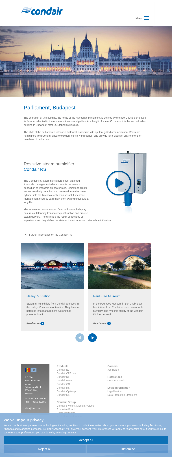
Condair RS (63, 387)
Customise (127, 449)
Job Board (113, 369)
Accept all (86, 440)
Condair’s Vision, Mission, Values (75, 405)
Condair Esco (64, 380)
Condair (42, 11)
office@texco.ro (32, 408)
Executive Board (66, 409)
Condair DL (63, 376)
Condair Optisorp (66, 391)
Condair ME (63, 394)
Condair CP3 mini (67, 373)
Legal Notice (114, 391)
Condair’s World (116, 380)
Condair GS (63, 384)
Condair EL (63, 369)
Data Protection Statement (122, 394)
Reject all (44, 449)
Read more (35, 323)
